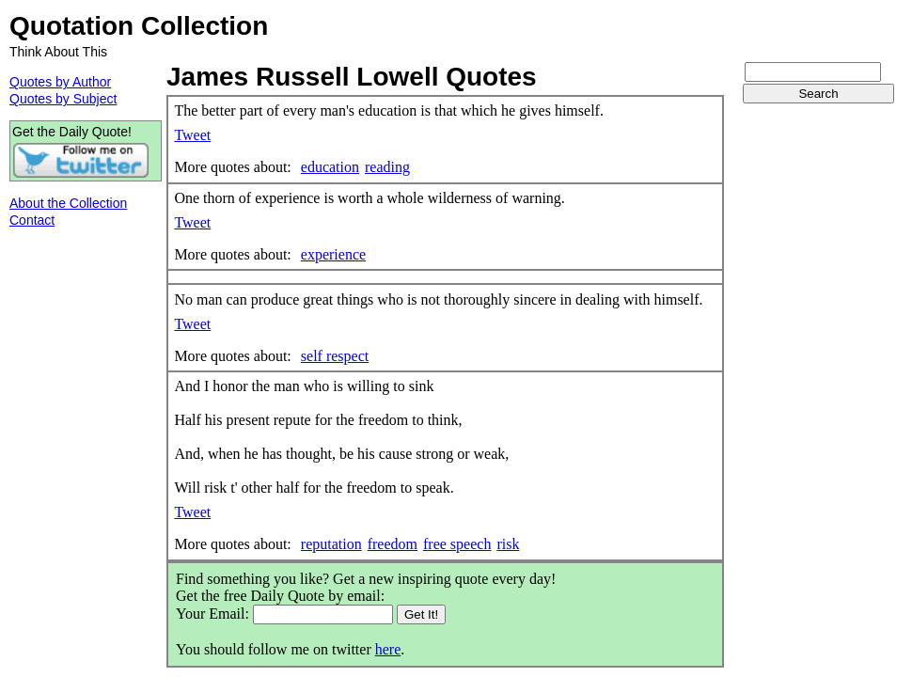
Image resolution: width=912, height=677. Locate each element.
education (330, 167)
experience (333, 254)
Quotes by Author (60, 81)
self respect (335, 356)
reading (387, 167)
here (388, 649)
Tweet (192, 135)
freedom (392, 544)
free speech (457, 544)
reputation (331, 544)
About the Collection (68, 203)
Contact (32, 220)
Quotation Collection (138, 25)
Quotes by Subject (63, 98)
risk (507, 544)
